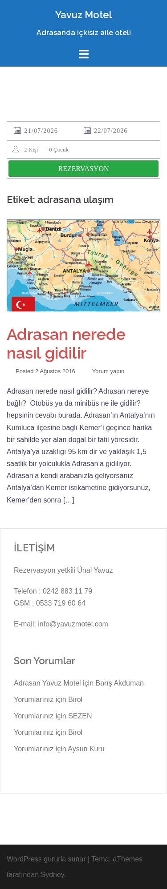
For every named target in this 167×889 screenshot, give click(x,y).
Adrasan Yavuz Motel (47, 683)
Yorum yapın (108, 371)
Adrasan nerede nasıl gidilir (66, 343)
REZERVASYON (83, 168)
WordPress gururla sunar (46, 859)
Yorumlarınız (33, 699)
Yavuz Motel (83, 14)
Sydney (52, 874)
